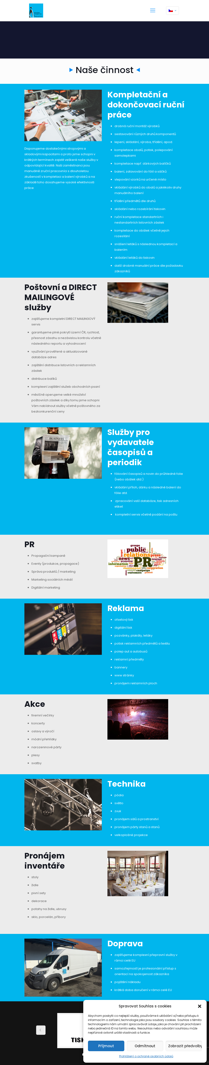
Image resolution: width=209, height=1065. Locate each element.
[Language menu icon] (172, 10)
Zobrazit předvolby (185, 1045)
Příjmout (106, 1045)
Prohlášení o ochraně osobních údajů (146, 1056)
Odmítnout (145, 1045)
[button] (199, 1006)
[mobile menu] (153, 11)
